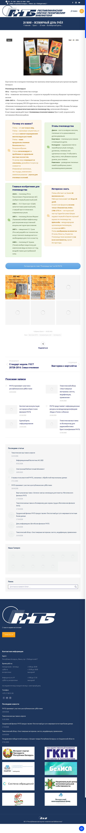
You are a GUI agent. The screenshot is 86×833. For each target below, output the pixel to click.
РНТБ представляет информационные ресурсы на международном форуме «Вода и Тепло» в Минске (65, 409)
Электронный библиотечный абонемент (30, 469)
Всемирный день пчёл (45, 335)
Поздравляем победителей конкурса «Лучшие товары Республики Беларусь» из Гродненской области (38, 739)
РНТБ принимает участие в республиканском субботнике (20, 387)
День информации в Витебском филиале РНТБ (32, 524)
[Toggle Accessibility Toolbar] (81, 828)
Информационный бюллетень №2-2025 (29, 460)
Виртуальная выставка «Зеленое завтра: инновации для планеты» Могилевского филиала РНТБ (44, 494)
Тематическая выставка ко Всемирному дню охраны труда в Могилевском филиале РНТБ (45, 504)
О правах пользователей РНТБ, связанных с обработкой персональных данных (39, 478)
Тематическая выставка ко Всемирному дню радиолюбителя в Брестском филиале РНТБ (70, 424)
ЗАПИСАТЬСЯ (8, 635)
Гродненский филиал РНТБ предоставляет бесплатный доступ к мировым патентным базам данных (46, 514)
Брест (9, 40)
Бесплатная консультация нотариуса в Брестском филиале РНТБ (29, 409)
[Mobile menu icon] (82, 11)
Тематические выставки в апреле (23, 453)
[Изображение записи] (6, 386)
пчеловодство (57, 335)
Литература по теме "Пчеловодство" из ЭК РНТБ (43, 266)
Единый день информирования (26, 422)
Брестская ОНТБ (33, 335)
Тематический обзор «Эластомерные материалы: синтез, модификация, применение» (68, 391)
